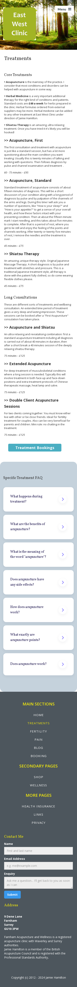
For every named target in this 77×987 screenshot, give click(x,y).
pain (38, 739)
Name (8, 844)
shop (38, 777)
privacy (39, 823)
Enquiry (9, 874)
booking (39, 756)
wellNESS (38, 785)
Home (38, 715)
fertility (38, 731)
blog (38, 748)
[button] (64, 9)
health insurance (38, 806)
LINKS (38, 814)
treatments (38, 723)
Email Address (14, 859)
